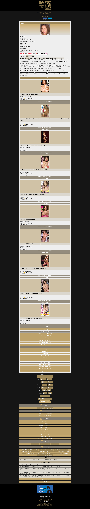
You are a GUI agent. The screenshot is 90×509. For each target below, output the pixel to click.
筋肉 (52, 449)
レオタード (38, 73)
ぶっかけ (51, 65)
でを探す (45, 335)
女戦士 (61, 72)
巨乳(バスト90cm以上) (45, 427)
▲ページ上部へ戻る (45, 329)
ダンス (37, 72)
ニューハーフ (53, 453)
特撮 (59, 72)
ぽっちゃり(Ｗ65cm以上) (45, 436)
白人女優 (48, 453)
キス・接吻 (52, 63)
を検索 (45, 366)
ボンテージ (33, 70)
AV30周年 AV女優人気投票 (45, 415)
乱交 (27, 63)
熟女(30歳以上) (45, 423)
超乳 (27, 65)
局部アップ (26, 66)
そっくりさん (33, 451)
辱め (24, 61)
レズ (66, 451)
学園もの (52, 70)
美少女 (58, 61)
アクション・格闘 (24, 73)
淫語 (42, 61)
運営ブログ (43, 497)
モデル (52, 451)
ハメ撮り (39, 58)
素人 (53, 66)
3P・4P (33, 61)
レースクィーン (52, 73)
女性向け (51, 455)
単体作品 (66, 453)
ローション (42, 68)
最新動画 (22, 58)
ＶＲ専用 (39, 408)
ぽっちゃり (46, 66)
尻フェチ (53, 61)
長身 (44, 449)
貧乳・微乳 (24, 449)
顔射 (44, 61)
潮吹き (30, 61)
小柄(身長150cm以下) (45, 429)
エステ (47, 65)
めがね (29, 73)
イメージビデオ (60, 58)
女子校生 (47, 68)
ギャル (33, 63)
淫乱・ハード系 (64, 59)
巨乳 (29, 59)
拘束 (49, 63)
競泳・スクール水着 (63, 66)
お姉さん (59, 59)
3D (35, 72)
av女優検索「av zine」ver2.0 (45, 496)
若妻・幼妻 (31, 66)
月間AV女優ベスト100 (45, 413)
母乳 (40, 72)
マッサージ (65, 72)
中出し (47, 59)
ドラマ (67, 63)
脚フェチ (60, 65)
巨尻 (58, 66)
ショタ (35, 66)
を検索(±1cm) (45, 364)
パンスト (38, 70)
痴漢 (69, 66)
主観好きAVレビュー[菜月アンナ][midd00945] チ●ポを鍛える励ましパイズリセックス (42, 466)
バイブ (67, 70)
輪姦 (65, 65)
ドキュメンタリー (61, 63)
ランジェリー (43, 70)
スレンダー (48, 61)
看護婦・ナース (63, 61)
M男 (35, 73)
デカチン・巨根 (44, 73)
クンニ (32, 73)
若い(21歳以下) (45, 421)
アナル (43, 453)
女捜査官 (64, 70)
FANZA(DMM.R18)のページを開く (45, 101)
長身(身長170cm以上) (45, 431)
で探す (45, 333)
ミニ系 (42, 72)
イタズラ (57, 68)
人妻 (55, 59)
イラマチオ (33, 68)
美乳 (36, 61)
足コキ (57, 73)
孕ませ (39, 453)
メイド (45, 72)
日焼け (50, 66)
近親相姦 (41, 63)
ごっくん (38, 68)
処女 (63, 449)
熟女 (53, 59)
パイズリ (36, 59)
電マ (56, 63)
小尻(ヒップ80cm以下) (45, 434)
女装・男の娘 (60, 453)
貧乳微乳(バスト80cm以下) (45, 425)
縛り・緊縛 (61, 73)
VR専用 (31, 58)
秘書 (27, 72)
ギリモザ (39, 61)
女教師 (37, 63)
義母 (49, 70)
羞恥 (25, 65)
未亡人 (21, 72)
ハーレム (61, 68)
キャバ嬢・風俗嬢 (45, 58)
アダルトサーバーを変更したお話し (31, 464)
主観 (35, 58)
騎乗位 (26, 61)
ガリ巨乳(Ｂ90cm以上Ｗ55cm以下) (45, 438)
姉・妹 (42, 66)
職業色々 (22, 65)
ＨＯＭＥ (45, 481)
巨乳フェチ (43, 59)
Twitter (48, 497)
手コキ (44, 63)
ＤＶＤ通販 (31, 56)
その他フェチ (23, 63)
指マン (21, 68)
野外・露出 (55, 65)
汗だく (49, 72)
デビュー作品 (53, 58)
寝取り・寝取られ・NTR (25, 70)
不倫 (47, 63)
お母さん (48, 451)
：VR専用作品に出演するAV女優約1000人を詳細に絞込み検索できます (38, 459)
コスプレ (30, 65)
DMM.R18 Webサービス (46, 501)
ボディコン (52, 68)
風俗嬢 (51, 408)
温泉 (47, 70)
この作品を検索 (45, 103)
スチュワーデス (54, 72)
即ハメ (24, 72)
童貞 (56, 66)
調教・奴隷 (43, 65)
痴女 (40, 59)
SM (64, 73)
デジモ (50, 59)
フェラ (21, 61)
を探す (45, 351)
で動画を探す (45, 344)
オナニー (22, 66)
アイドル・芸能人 (27, 68)
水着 (63, 65)
